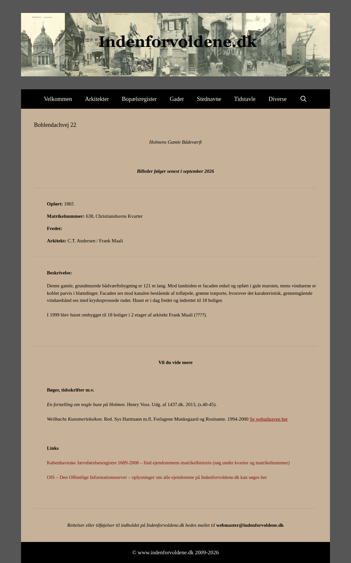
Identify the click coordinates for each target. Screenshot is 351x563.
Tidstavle (245, 99)
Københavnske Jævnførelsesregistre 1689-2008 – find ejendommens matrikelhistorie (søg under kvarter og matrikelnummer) (168, 462)
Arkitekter (97, 99)
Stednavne (209, 99)
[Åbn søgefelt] (303, 99)
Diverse (278, 99)
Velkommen (58, 99)
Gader (177, 99)
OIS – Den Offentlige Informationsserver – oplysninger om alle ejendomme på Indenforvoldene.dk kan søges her (157, 477)
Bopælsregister (139, 99)
